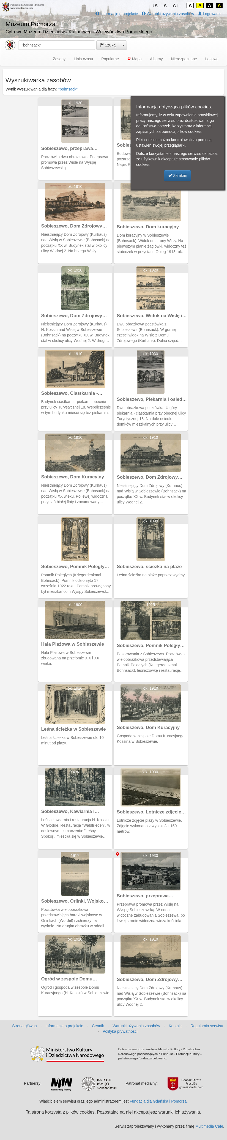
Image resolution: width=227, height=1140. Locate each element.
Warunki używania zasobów (168, 14)
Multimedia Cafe (209, 1126)
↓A (155, 5)
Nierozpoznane (184, 59)
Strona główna (24, 1026)
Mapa (134, 59)
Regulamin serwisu (206, 1026)
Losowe (211, 59)
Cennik (98, 1026)
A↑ (176, 5)
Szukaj (108, 45)
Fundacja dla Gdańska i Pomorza (158, 1101)
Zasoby (59, 59)
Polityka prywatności (120, 1031)
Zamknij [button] (177, 175)
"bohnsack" (68, 89)
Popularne (110, 59)
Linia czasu (83, 59)
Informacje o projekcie (116, 14)
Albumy (156, 59)
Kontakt (175, 1026)
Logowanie (209, 14)
